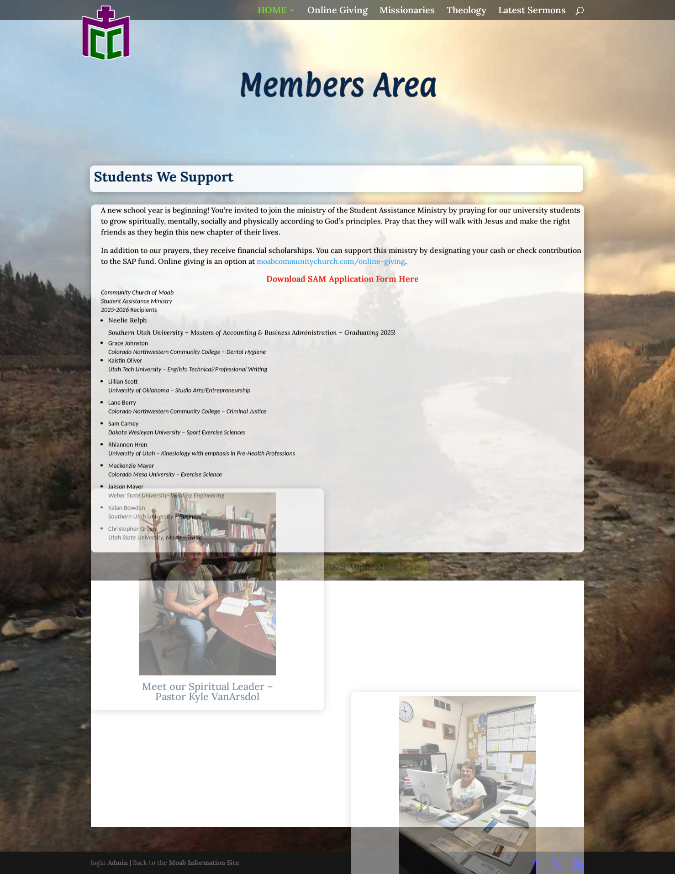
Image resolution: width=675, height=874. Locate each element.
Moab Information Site (204, 862)
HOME (272, 11)
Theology (466, 11)
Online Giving (337, 11)
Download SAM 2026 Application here (337, 566)
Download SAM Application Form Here (342, 207)
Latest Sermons (532, 11)
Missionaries (407, 11)
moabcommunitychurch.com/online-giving (331, 189)
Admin (118, 862)
